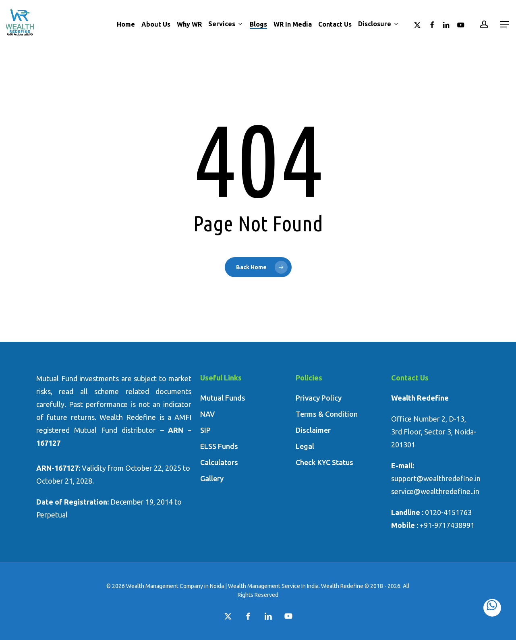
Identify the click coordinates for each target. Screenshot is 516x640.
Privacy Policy (319, 398)
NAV (207, 414)
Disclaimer (313, 430)
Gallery (212, 478)
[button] (505, 24)
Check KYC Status (324, 462)
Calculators (219, 462)
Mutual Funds (222, 398)
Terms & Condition (327, 414)
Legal (305, 446)
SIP (205, 430)
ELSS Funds (219, 446)
